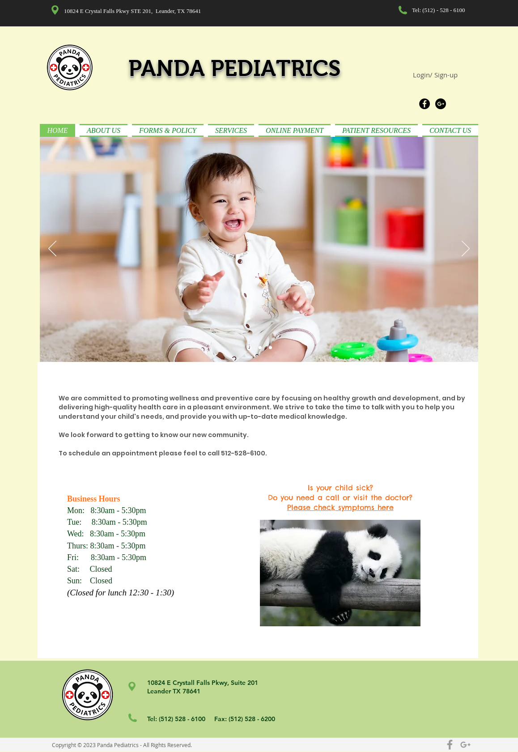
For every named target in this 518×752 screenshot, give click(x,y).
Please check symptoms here (340, 507)
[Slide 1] (248, 347)
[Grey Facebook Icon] (449, 744)
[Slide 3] (270, 347)
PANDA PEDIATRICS (234, 68)
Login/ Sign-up (435, 74)
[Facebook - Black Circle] (424, 103)
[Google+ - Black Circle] (440, 103)
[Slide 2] (260, 347)
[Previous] (52, 249)
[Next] (466, 249)
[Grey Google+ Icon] (465, 744)
